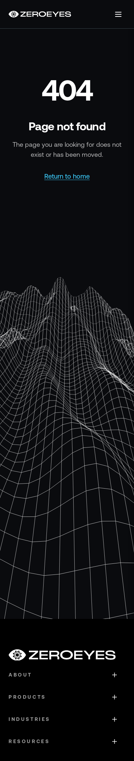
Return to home (67, 176)
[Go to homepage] (40, 14)
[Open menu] (118, 14)
